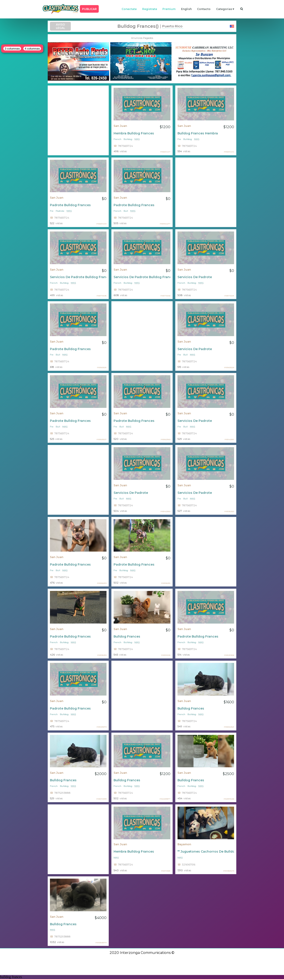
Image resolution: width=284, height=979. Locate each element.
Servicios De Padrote (195, 277)
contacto (204, 9)
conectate (129, 9)
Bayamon (184, 844)
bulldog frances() (138, 26)
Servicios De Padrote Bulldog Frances (78, 277)
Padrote (60, 210)
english (186, 9)
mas (137, 139)
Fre (179, 139)
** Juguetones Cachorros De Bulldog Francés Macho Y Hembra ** (206, 851)
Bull (126, 210)
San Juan (120, 126)
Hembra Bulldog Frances (134, 133)
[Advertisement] (78, 120)
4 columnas (32, 48)
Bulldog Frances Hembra (198, 133)
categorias (224, 9)
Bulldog (128, 139)
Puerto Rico (172, 26)
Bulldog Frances (127, 636)
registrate (149, 9)
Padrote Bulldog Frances (70, 205)
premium (169, 9)
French (117, 139)
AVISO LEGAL (60, 26)
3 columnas (12, 48)
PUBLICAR (89, 9)
